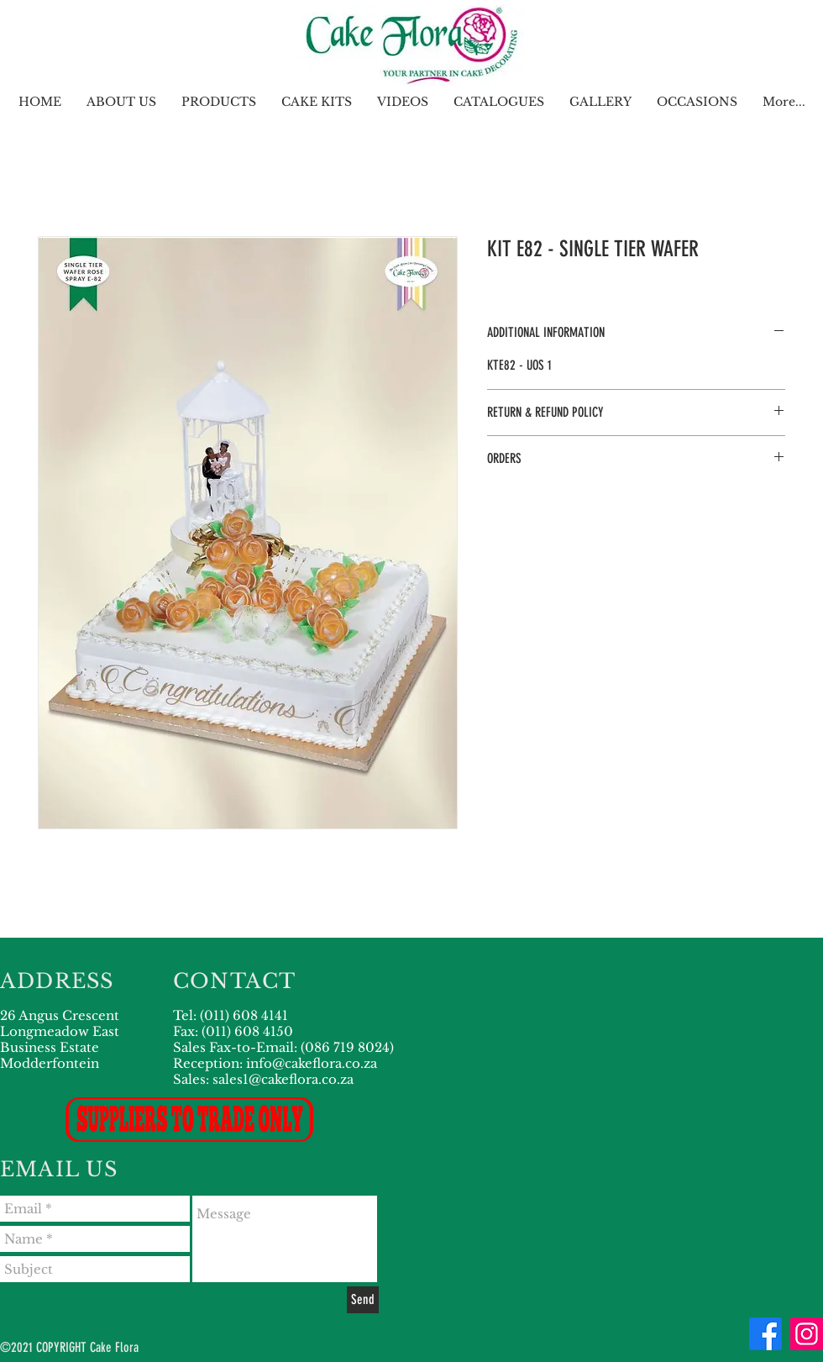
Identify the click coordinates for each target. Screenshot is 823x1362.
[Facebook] (765, 1333)
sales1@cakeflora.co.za (283, 1079)
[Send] (363, 1299)
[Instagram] (806, 1333)
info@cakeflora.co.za (311, 1063)
